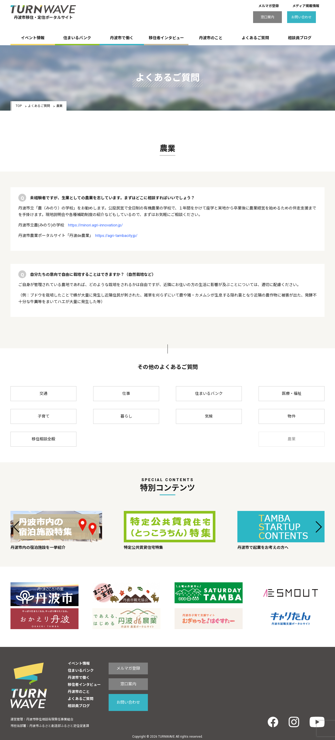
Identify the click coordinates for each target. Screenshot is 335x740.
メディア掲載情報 (305, 6)
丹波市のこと (210, 38)
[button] (16, 527)
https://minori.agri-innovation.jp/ (95, 225)
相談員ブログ (299, 38)
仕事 (126, 393)
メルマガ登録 (268, 6)
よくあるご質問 (255, 38)
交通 (43, 393)
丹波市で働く (121, 38)
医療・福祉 (292, 393)
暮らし (126, 416)
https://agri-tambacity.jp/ (116, 235)
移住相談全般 (43, 439)
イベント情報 (32, 38)
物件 (291, 416)
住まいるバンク (77, 38)
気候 (209, 416)
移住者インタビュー (166, 38)
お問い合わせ (301, 17)
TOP (19, 106)
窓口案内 (267, 17)
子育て (43, 416)
